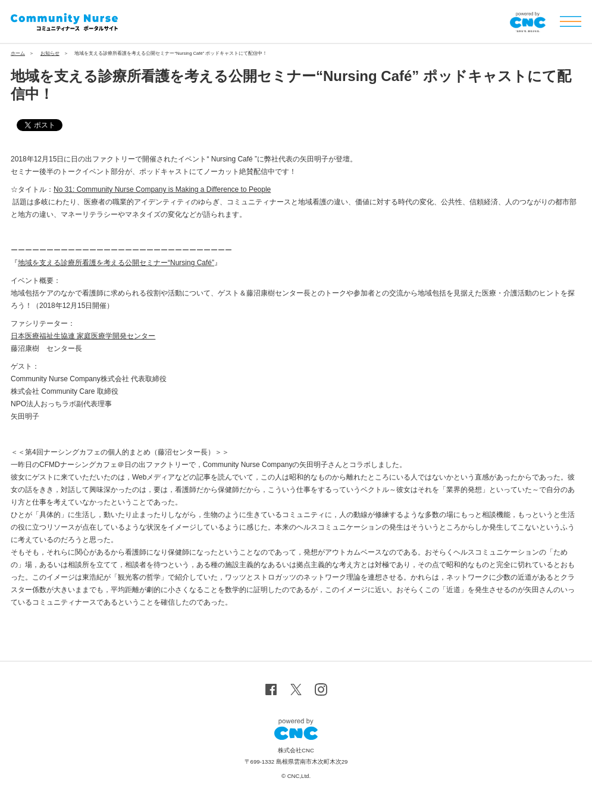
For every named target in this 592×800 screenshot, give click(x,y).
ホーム (18, 53)
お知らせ (49, 53)
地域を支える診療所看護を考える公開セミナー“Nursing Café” (116, 263)
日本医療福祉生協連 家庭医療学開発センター (83, 336)
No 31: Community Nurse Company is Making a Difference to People (162, 189)
